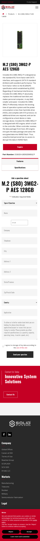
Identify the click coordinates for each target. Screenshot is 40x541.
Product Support (32, 2)
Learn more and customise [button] (19, 537)
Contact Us (11, 394)
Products (11, 14)
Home (3, 14)
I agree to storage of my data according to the (20, 346)
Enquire (20, 147)
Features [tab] (20, 161)
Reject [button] (11, 532)
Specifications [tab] (20, 167)
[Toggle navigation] (36, 7)
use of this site (21, 348)
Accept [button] (29, 532)
